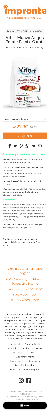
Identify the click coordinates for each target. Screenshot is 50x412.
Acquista (25, 135)
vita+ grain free (32, 242)
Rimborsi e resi (19, 352)
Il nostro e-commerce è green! (25, 369)
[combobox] (25, 119)
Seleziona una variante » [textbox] (16, 119)
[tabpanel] (25, 82)
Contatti (34, 352)
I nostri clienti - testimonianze (25, 361)
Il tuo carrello (14, 344)
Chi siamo (37, 348)
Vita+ (5, 245)
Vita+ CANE (22, 31)
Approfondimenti (25, 356)
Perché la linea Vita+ (25, 365)
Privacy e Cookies (33, 344)
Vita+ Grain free (36, 31)
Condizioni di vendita (18, 348)
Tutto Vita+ (11, 31)
